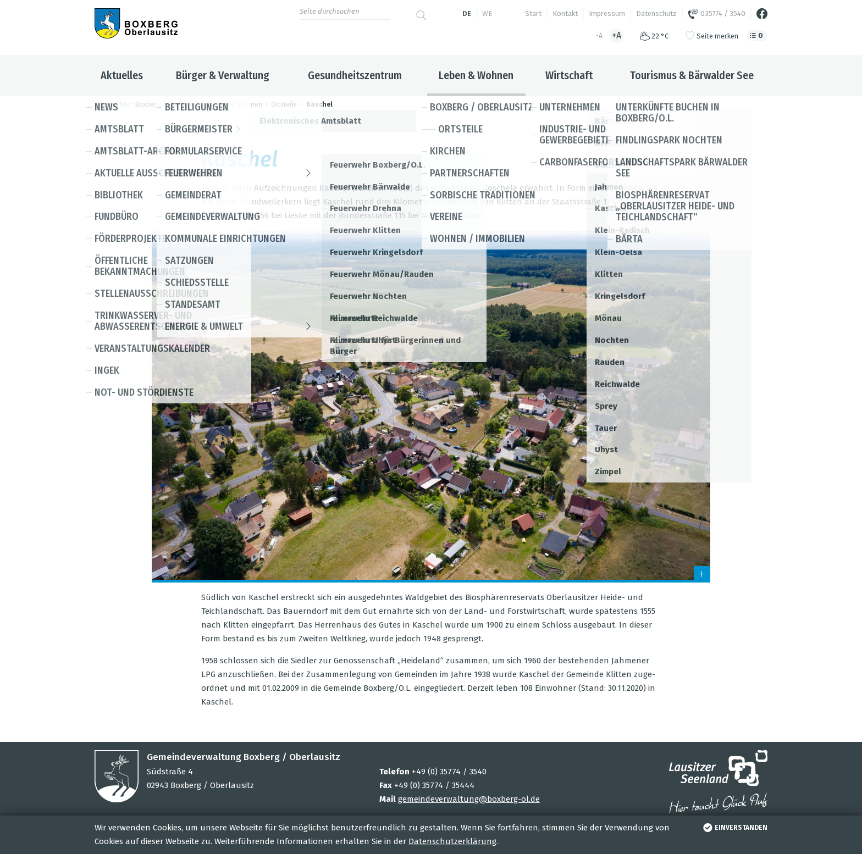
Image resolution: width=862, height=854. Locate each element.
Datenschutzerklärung (452, 841)
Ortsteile (284, 104)
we (487, 13)
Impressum (607, 13)
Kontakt (565, 13)
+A (616, 35)
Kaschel (319, 104)
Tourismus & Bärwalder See (692, 75)
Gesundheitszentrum (355, 75)
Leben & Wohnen (476, 75)
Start (533, 13)
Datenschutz (656, 13)
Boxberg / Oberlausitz (168, 104)
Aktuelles (122, 75)
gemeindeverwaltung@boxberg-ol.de (469, 799)
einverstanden (734, 828)
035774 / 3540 (716, 13)
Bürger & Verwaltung (222, 75)
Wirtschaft (569, 75)
